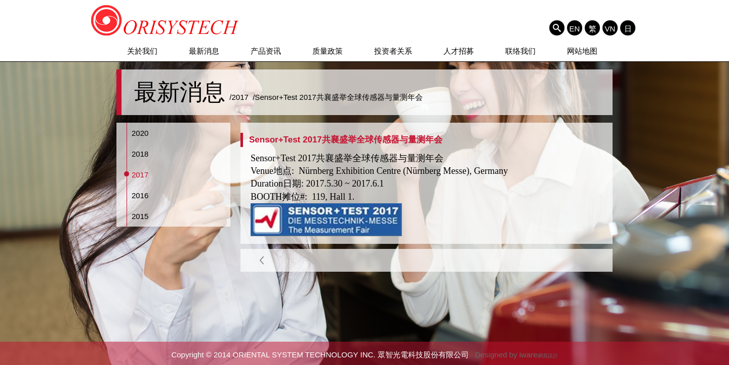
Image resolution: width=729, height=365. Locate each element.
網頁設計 (548, 355)
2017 (140, 174)
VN (610, 28)
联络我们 (520, 51)
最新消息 (204, 51)
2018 (140, 154)
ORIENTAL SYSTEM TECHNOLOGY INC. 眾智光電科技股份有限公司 (165, 20)
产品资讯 (266, 51)
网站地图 (582, 51)
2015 (140, 216)
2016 (140, 195)
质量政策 (327, 51)
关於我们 (142, 51)
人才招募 (458, 51)
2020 (140, 133)
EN (575, 28)
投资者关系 (393, 51)
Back (262, 260)
